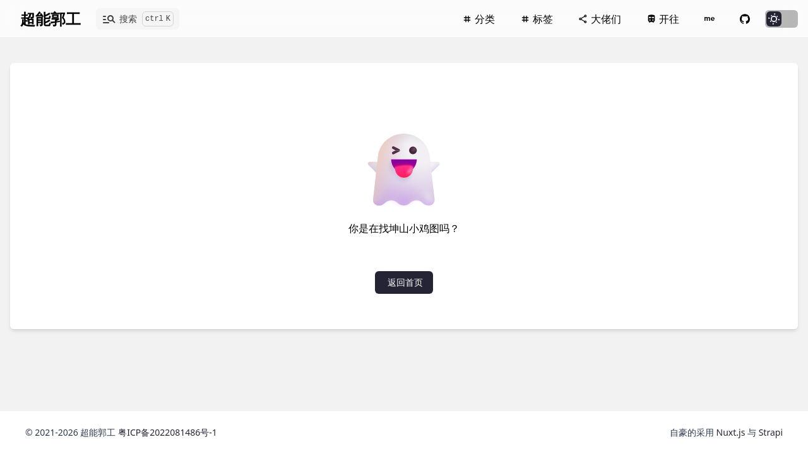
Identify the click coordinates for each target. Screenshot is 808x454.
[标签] (536, 19)
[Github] (745, 19)
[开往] (662, 19)
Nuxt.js (731, 432)
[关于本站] (709, 19)
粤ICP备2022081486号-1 (167, 432)
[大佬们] (599, 19)
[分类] (478, 19)
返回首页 (405, 282)
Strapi (771, 432)
